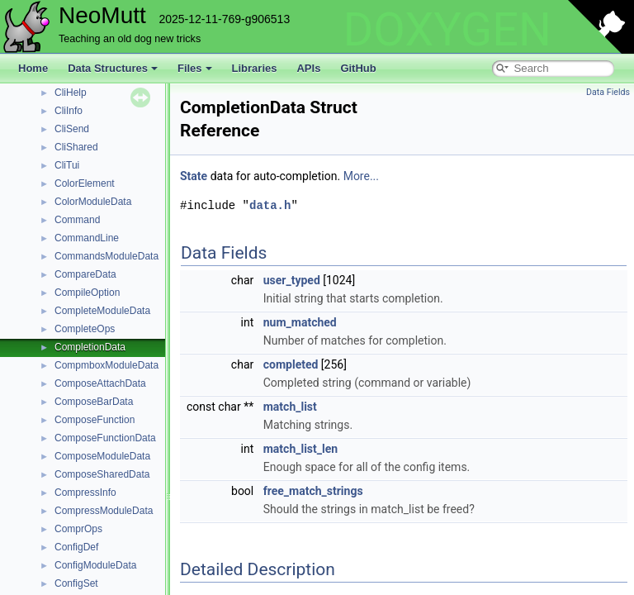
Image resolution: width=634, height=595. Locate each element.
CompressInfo (85, 492)
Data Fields (608, 92)
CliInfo (68, 111)
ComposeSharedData (101, 474)
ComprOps (78, 529)
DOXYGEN (447, 30)
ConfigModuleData (95, 565)
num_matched (300, 322)
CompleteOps (84, 329)
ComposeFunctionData (105, 438)
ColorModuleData (92, 201)
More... (361, 176)
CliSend (71, 129)
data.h (270, 205)
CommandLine (86, 238)
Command (77, 220)
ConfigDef (76, 547)
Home (33, 68)
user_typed (291, 280)
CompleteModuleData (102, 311)
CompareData (85, 274)
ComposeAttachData (100, 383)
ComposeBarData (93, 401)
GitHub (358, 68)
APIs (308, 68)
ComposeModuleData (102, 456)
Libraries (254, 68)
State (193, 176)
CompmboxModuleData (106, 365)
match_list (290, 406)
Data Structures (113, 68)
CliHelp (70, 92)
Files (194, 68)
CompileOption (87, 292)
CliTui (66, 165)
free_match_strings (313, 490)
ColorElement (84, 183)
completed (291, 364)
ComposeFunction (94, 420)
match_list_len (300, 448)
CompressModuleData (103, 510)
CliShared (76, 147)
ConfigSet (76, 583)
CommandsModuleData (106, 256)
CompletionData (89, 347)
